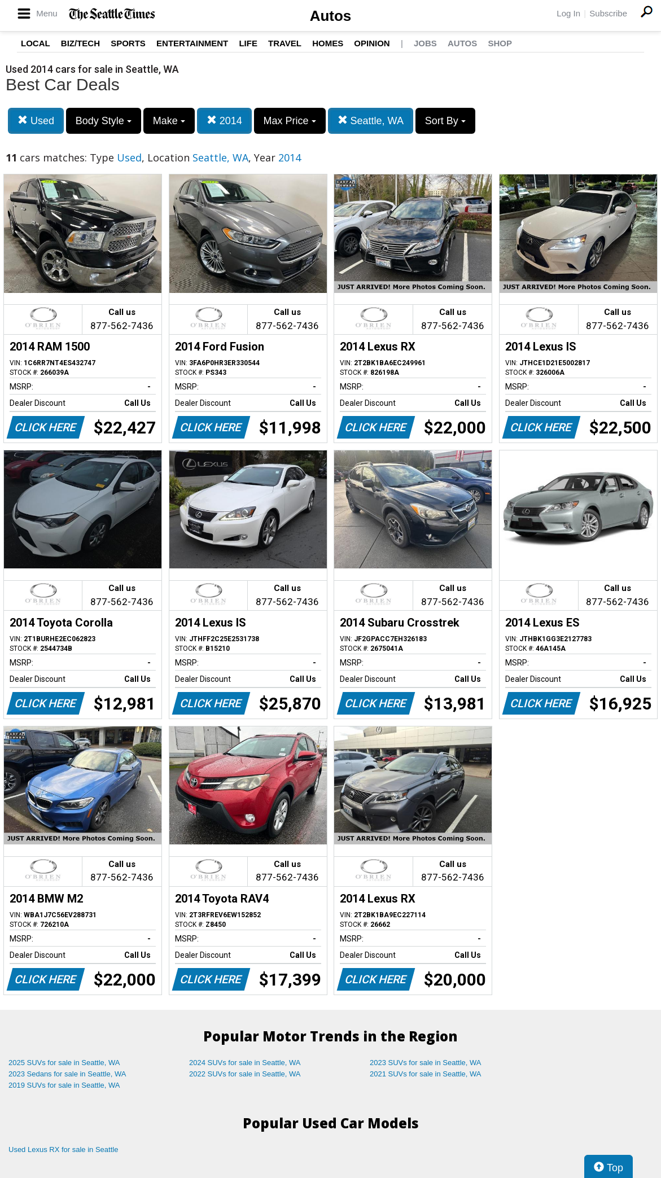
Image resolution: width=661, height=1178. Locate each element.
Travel (284, 43)
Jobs (425, 43)
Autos (331, 15)
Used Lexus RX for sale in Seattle (63, 1149)
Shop (500, 43)
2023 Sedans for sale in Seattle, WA (67, 1074)
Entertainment (192, 43)
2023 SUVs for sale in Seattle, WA (425, 1062)
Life (248, 43)
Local (35, 43)
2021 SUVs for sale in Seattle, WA (425, 1074)
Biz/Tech (80, 43)
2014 (224, 120)
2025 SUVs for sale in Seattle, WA (64, 1062)
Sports (128, 43)
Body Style (104, 120)
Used (35, 120)
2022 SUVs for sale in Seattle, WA (245, 1074)
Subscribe (608, 13)
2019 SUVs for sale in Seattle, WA (64, 1085)
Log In (568, 13)
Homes (327, 43)
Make (169, 120)
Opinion (371, 43)
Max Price (290, 120)
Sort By (445, 120)
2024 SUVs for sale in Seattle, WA (245, 1062)
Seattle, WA (371, 120)
